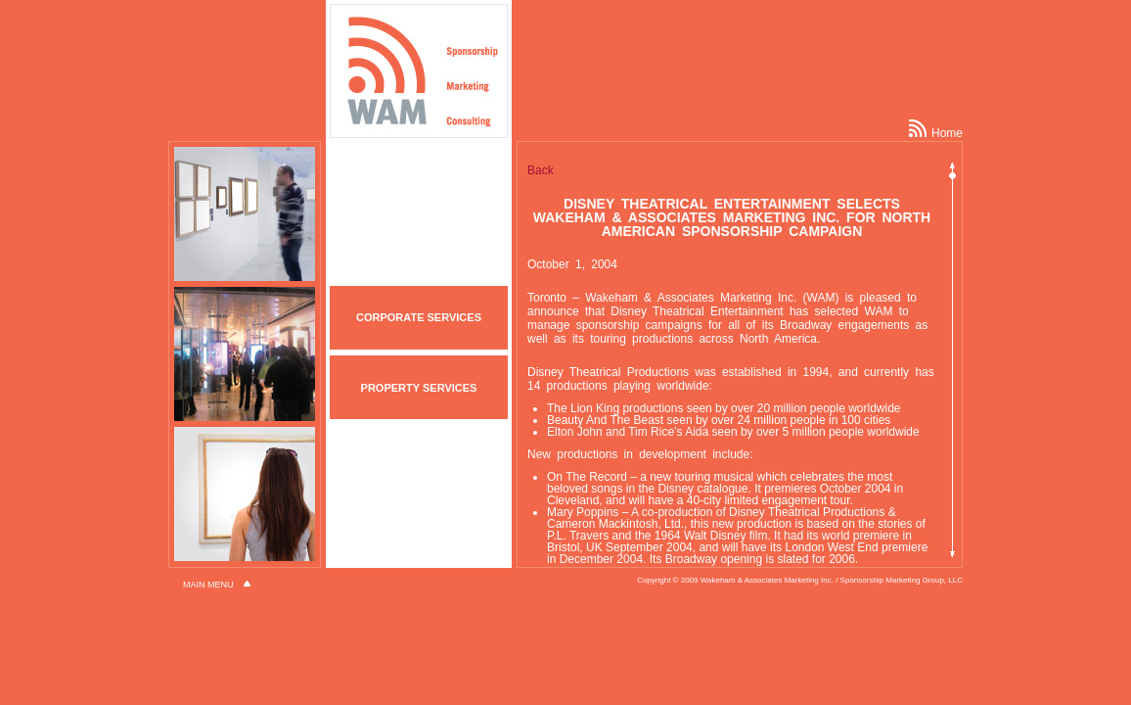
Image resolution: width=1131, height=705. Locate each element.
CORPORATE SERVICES (418, 317)
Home (936, 133)
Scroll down (952, 558)
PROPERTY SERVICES (419, 388)
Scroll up (952, 161)
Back (540, 170)
